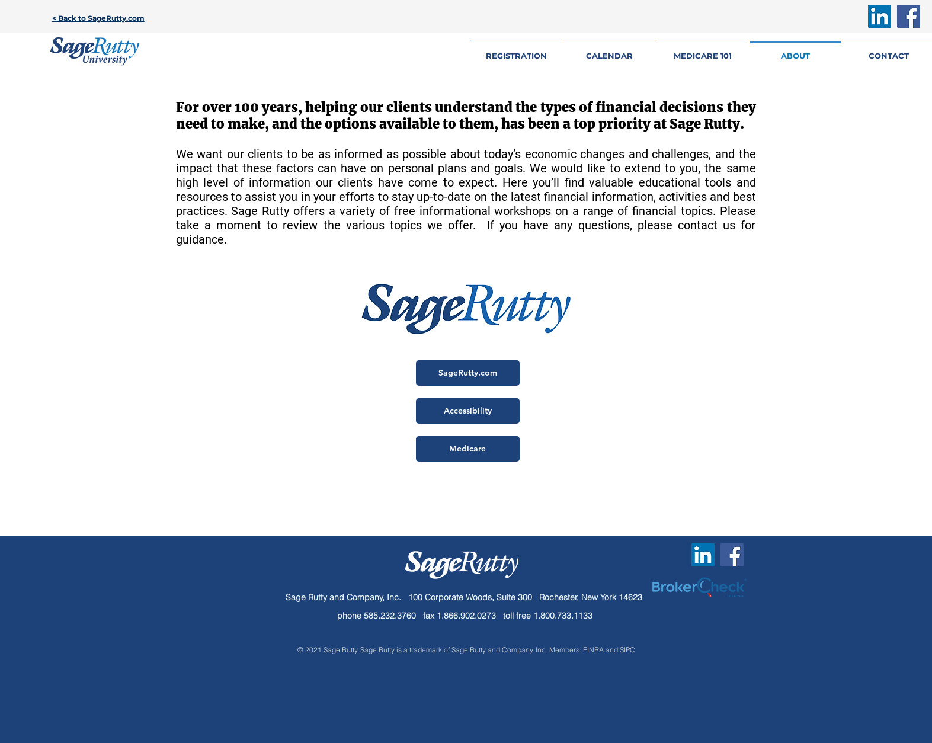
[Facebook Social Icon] (908, 16)
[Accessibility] (468, 411)
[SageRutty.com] (468, 373)
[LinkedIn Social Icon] (879, 16)
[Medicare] (468, 449)
